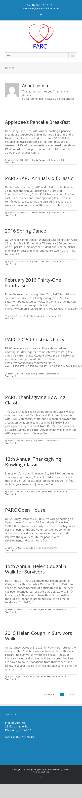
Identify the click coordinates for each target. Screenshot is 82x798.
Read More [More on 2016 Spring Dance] (10, 264)
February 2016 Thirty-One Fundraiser (33, 283)
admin (11, 160)
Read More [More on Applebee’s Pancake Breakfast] (10, 162)
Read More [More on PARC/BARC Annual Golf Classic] (10, 215)
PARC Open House (25, 510)
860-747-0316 (24, 737)
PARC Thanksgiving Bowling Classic (35, 400)
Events (35, 160)
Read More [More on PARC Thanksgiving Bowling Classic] (10, 443)
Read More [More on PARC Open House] (10, 550)
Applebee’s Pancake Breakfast (37, 122)
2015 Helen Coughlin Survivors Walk (38, 636)
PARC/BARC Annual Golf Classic (39, 178)
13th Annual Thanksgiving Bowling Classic (33, 462)
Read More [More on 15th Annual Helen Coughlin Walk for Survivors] (10, 612)
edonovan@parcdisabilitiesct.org (41, 8)
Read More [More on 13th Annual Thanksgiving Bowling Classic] (10, 494)
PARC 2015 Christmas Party (34, 339)
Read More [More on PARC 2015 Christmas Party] (10, 376)
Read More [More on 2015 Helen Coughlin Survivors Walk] (10, 679)
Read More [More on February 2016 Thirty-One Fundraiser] (10, 318)
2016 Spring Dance (25, 231)
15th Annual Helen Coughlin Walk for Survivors (35, 569)
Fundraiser (43, 160)
